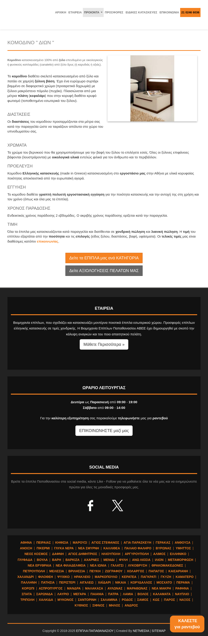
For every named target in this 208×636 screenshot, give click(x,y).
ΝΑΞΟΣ (185, 600)
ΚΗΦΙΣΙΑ (61, 542)
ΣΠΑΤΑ (27, 594)
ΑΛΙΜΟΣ (159, 554)
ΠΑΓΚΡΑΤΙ (148, 577)
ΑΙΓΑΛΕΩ (86, 582)
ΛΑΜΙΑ (128, 594)
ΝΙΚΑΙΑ (120, 582)
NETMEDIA (141, 631)
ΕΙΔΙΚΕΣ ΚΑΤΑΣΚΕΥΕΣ (141, 12)
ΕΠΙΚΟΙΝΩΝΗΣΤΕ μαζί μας (104, 430)
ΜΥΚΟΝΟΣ (65, 600)
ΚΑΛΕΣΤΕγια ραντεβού (187, 624)
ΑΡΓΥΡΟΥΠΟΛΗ (137, 554)
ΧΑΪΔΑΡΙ (104, 582)
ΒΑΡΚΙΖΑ (72, 560)
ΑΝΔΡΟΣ (131, 605)
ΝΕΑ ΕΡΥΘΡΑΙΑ (39, 565)
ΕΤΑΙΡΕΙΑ (75, 12)
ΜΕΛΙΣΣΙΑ (56, 571)
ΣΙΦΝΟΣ (98, 605)
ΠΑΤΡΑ (113, 594)
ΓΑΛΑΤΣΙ (117, 565)
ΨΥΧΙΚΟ (63, 577)
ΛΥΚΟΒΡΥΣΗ (137, 565)
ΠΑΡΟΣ (169, 600)
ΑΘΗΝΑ (26, 542)
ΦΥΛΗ (123, 560)
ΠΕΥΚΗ (94, 571)
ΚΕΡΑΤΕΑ (129, 577)
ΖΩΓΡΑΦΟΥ (114, 571)
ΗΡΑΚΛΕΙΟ (82, 577)
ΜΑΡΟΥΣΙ (80, 542)
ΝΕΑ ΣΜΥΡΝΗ (88, 548)
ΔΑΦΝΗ (58, 554)
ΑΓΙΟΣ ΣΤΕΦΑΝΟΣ (105, 542)
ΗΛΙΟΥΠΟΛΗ (110, 554)
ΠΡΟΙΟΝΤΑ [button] (94, 14)
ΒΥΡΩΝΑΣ (163, 548)
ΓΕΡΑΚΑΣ (163, 542)
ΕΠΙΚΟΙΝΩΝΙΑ (169, 12)
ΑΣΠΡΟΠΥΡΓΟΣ (50, 588)
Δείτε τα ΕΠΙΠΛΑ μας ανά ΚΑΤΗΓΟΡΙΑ (104, 258)
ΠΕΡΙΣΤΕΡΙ (67, 582)
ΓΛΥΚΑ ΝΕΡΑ (64, 548)
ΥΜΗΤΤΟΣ (183, 548)
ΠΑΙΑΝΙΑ (97, 594)
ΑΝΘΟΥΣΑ (182, 542)
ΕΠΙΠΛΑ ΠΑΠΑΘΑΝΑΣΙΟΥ (94, 631)
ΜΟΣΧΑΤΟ (164, 582)
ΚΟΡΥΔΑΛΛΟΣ (141, 582)
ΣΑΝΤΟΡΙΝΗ (87, 600)
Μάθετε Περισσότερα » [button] (104, 344)
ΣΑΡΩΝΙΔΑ (44, 594)
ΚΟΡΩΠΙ (28, 588)
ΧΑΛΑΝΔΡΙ (25, 577)
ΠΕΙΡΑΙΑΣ (43, 542)
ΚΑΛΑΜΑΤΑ (162, 594)
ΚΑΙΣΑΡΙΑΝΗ (178, 571)
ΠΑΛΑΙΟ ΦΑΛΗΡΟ (137, 548)
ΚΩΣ (156, 600)
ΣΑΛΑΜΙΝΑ (109, 600)
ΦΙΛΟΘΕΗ (45, 577)
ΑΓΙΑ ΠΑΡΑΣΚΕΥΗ (137, 542)
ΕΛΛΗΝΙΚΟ (178, 554)
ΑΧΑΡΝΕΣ (91, 560)
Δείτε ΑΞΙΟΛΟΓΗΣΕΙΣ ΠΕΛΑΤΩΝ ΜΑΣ (104, 270)
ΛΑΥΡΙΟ (63, 594)
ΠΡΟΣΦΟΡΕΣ (114, 12)
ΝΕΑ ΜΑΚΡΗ (161, 588)
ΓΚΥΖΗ (166, 577)
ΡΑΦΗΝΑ (182, 588)
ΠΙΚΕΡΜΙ (43, 548)
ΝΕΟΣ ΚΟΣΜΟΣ (36, 554)
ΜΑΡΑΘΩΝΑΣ (137, 588)
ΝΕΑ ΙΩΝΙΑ (98, 565)
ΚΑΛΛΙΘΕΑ (111, 548)
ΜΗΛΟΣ (114, 605)
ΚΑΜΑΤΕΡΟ (185, 577)
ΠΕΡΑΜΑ (183, 582)
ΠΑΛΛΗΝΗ (29, 582)
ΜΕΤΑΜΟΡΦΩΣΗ (180, 560)
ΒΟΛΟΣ (143, 594)
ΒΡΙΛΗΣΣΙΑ (76, 571)
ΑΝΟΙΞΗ (26, 548)
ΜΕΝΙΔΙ (109, 560)
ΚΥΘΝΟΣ (81, 605)
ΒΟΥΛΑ (42, 560)
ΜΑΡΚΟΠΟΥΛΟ (106, 577)
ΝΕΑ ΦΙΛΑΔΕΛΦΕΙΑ (71, 565)
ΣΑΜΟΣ (142, 600)
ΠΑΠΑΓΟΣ (156, 571)
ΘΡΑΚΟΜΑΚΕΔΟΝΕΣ (167, 565)
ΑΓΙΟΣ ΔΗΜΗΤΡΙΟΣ (82, 554)
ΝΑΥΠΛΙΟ (182, 594)
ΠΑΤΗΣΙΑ (48, 582)
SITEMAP (158, 631)
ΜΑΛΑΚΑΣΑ (94, 588)
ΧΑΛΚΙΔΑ (46, 600)
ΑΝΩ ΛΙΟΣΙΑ (141, 560)
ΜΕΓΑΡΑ (79, 594)
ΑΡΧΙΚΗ (60, 12)
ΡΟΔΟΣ (127, 600)
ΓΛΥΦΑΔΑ (25, 560)
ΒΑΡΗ (56, 560)
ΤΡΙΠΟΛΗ (27, 600)
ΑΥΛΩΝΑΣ (115, 588)
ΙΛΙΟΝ (159, 560)
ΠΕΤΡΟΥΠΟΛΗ (34, 571)
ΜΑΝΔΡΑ (74, 588)
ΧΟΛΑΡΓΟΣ (135, 571)
